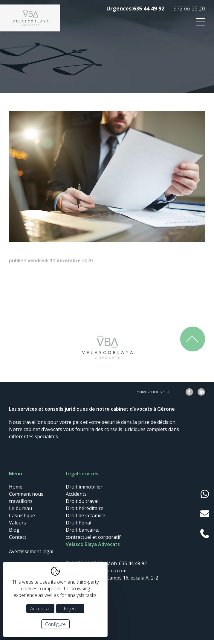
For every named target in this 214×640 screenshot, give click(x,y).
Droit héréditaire (84, 508)
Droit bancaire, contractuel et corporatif (93, 533)
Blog (14, 530)
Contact (17, 537)
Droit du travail (83, 501)
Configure (55, 624)
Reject (70, 608)
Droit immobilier (84, 486)
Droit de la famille (85, 515)
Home (15, 486)
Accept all (40, 608)
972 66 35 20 (189, 8)
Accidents (76, 494)
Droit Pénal (78, 522)
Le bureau (20, 508)
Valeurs (17, 522)
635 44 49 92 (148, 8)
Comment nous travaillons (26, 497)
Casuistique (22, 515)
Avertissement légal (31, 551)
